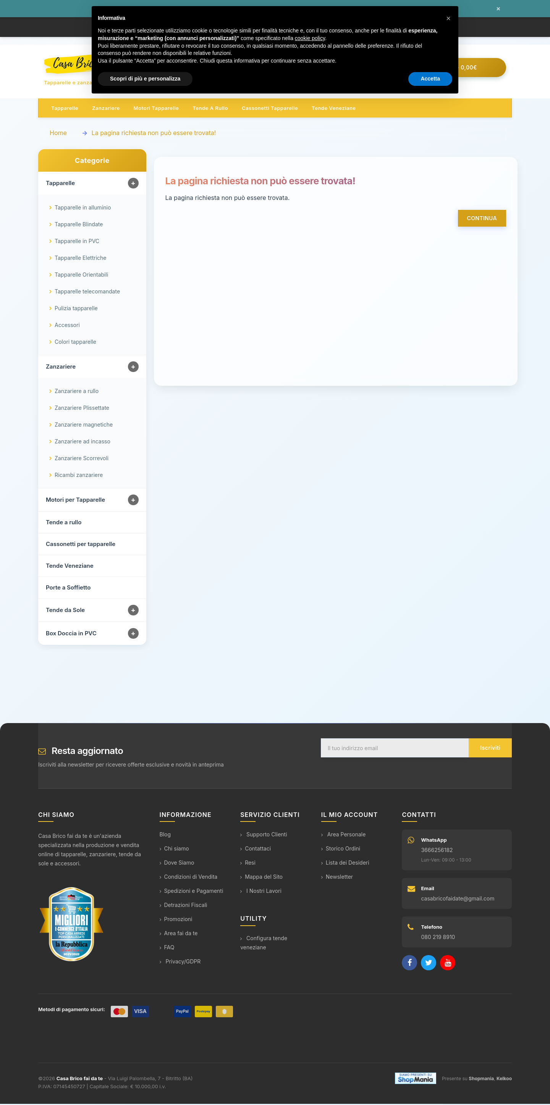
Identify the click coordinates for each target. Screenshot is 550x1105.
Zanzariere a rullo (77, 392)
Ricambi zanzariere (79, 476)
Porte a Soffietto (68, 589)
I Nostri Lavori (260, 892)
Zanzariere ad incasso (82, 443)
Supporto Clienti (263, 836)
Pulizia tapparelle (76, 309)
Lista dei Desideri (345, 864)
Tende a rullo (210, 109)
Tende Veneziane (70, 567)
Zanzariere (106, 109)
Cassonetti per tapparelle (80, 545)
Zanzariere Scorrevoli (81, 459)
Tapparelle (64, 109)
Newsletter (337, 878)
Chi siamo (174, 850)
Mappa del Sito (261, 878)
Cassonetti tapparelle (270, 109)
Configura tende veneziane (263, 944)
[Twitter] (428, 964)
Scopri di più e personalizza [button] (145, 79)
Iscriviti (490, 749)
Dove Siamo (177, 864)
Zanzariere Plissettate (82, 409)
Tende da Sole (65, 611)
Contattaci (255, 850)
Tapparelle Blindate (79, 225)
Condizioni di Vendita (189, 878)
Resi (248, 864)
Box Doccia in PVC (71, 634)
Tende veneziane (334, 109)
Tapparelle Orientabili (81, 276)
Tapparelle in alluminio (83, 209)
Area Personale (343, 836)
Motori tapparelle (156, 109)
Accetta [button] (430, 79)
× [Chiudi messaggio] (498, 9)
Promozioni (176, 920)
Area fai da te (179, 934)
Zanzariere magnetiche (84, 426)
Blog (165, 836)
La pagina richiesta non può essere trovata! (154, 134)
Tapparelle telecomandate (87, 293)
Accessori (67, 326)
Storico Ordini (340, 850)
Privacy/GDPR (180, 963)
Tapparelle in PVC (77, 242)
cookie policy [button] (310, 38)
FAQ (167, 949)
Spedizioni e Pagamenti (191, 892)
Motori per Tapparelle (75, 501)
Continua (482, 219)
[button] (448, 18)
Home (58, 134)
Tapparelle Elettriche (80, 259)
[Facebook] (409, 964)
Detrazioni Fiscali (183, 906)
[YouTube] (447, 964)
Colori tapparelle (75, 343)
